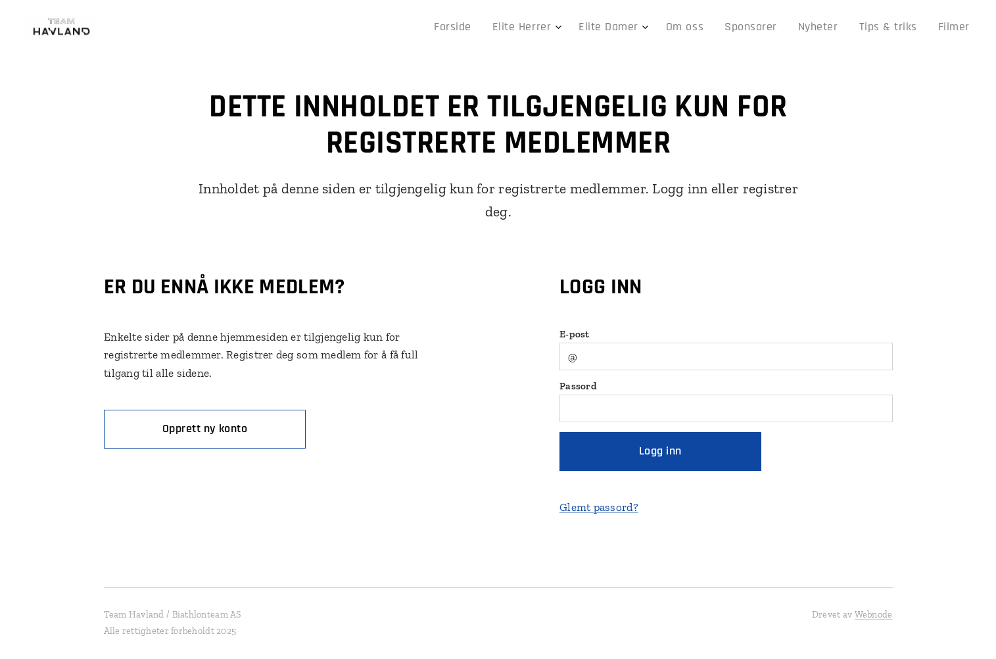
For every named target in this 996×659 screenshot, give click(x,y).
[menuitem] (495, 27)
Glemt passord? (598, 507)
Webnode (874, 614)
